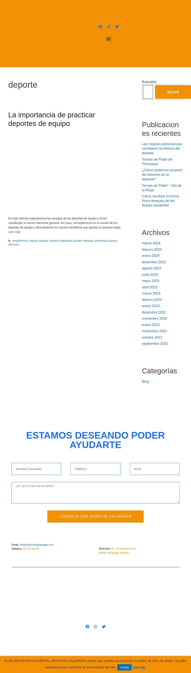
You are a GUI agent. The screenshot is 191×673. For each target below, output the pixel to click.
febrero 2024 (152, 250)
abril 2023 (149, 287)
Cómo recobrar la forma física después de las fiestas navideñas (160, 200)
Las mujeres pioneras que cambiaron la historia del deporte (162, 148)
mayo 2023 (150, 281)
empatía (43, 240)
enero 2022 (151, 325)
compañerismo (20, 240)
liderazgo (88, 240)
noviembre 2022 (154, 318)
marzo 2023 (151, 293)
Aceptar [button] (124, 667)
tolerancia (13, 244)
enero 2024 (151, 256)
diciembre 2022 (154, 312)
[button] (108, 38)
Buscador (149, 82)
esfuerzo (54, 240)
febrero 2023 (152, 300)
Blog (145, 381)
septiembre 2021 (155, 344)
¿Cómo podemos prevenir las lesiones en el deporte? (162, 174)
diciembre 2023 (154, 262)
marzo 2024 (151, 243)
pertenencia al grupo (106, 240)
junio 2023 (150, 275)
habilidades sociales (71, 240)
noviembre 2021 (154, 331)
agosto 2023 (151, 268)
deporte (34, 240)
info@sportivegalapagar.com (37, 544)
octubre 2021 (152, 337)
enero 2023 (151, 306)
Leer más (14, 232)
